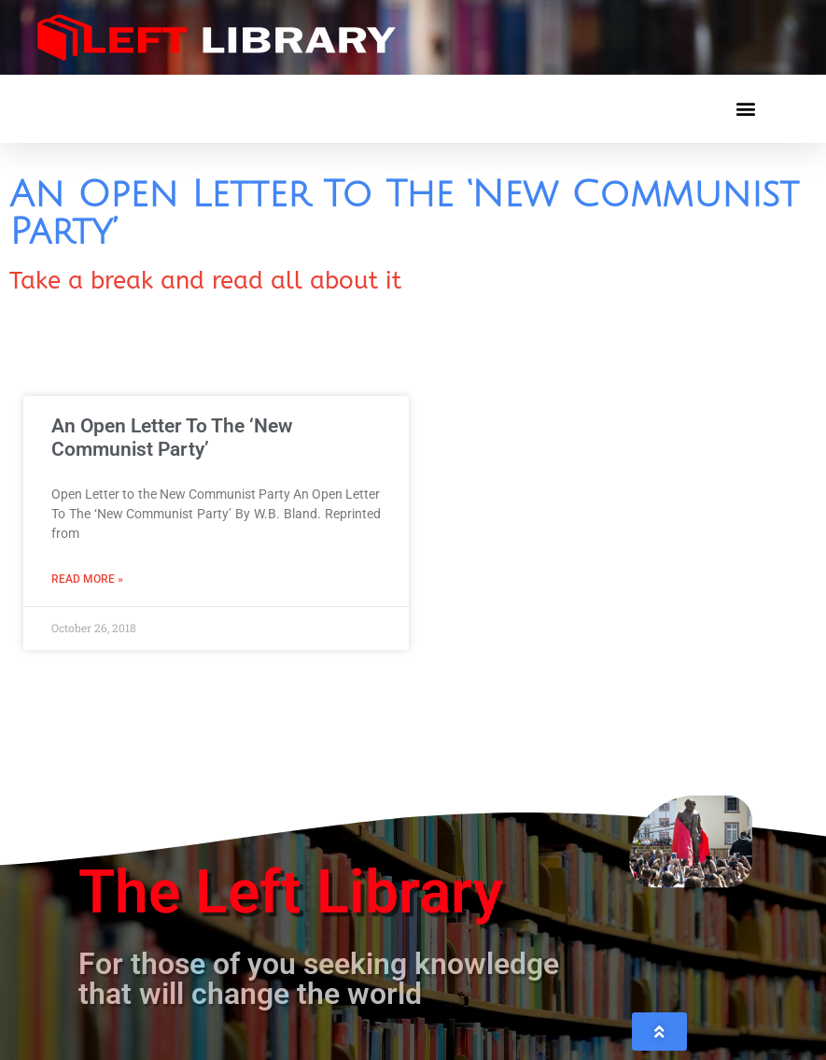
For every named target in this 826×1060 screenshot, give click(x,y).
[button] (745, 108)
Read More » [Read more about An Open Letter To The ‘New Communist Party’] (87, 579)
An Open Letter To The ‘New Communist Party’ (172, 437)
